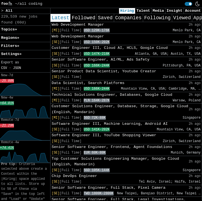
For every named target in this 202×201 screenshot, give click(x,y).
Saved (105, 18)
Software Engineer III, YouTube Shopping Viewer (104, 135)
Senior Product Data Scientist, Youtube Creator (104, 71)
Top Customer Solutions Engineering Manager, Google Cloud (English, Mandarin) (115, 161)
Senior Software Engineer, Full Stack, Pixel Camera (108, 188)
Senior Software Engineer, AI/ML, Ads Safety (101, 60)
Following (157, 18)
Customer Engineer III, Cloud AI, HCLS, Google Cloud (110, 48)
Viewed (182, 18)
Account (193, 11)
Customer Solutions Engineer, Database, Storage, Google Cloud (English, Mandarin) (120, 109)
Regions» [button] (10, 38)
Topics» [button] (9, 29)
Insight (174, 11)
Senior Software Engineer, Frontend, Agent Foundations (112, 147)
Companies (128, 18)
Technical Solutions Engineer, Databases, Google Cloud (112, 95)
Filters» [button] (10, 46)
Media (158, 11)
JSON (17, 68)
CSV (4, 68)
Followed (83, 18)
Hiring (127, 11)
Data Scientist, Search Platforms (88, 83)
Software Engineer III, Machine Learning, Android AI (110, 124)
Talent (143, 11)
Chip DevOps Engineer (74, 176)
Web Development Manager (78, 25)
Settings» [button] (11, 54)
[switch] (188, 4)
